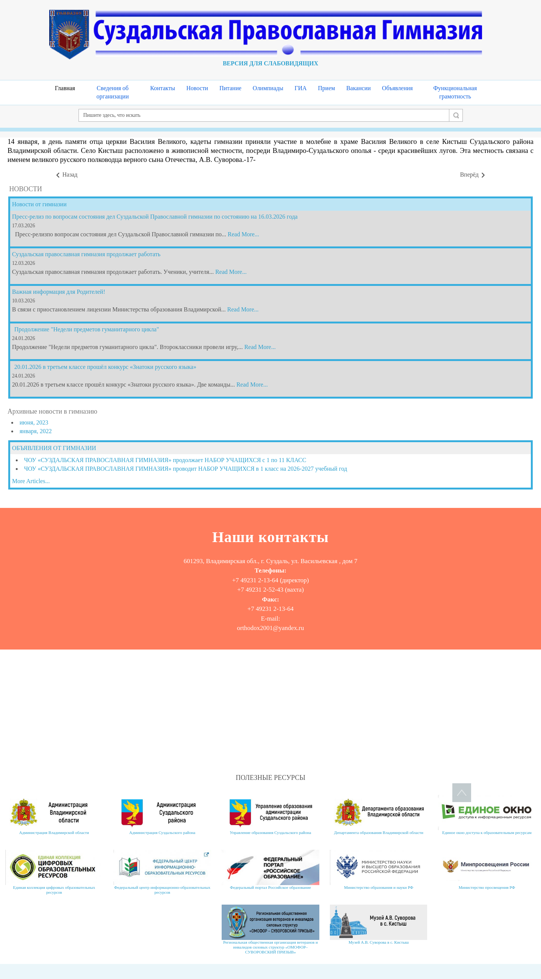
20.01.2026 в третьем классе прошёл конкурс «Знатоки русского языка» (105, 367)
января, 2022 (36, 431)
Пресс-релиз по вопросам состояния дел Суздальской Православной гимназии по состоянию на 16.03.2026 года (155, 216)
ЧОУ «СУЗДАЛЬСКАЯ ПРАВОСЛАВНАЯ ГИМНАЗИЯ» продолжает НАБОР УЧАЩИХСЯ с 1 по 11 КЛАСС (165, 460)
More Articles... (31, 481)
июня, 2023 (34, 422)
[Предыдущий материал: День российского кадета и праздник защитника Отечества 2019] (66, 175)
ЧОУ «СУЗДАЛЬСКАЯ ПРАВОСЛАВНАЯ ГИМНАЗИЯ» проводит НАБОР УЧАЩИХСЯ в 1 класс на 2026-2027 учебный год (185, 468)
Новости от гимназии (39, 204)
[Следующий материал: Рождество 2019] (473, 175)
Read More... (243, 234)
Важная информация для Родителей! (58, 292)
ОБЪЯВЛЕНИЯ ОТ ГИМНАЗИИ (54, 448)
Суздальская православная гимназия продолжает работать (86, 254)
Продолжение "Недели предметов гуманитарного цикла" (86, 329)
